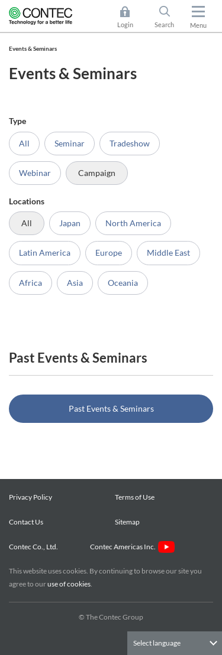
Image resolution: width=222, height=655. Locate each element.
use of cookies (69, 583)
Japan (70, 223)
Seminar (69, 143)
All (24, 143)
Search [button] (169, 17)
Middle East (168, 252)
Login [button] (131, 17)
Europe (108, 252)
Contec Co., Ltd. (34, 546)
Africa (30, 283)
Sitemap (127, 521)
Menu (198, 25)
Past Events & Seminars (111, 408)
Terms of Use (135, 497)
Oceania (123, 283)
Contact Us (26, 521)
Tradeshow (130, 143)
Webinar (35, 173)
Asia (75, 283)
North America (133, 223)
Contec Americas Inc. (132, 546)
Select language (157, 642)
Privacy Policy (30, 497)
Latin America (44, 252)
